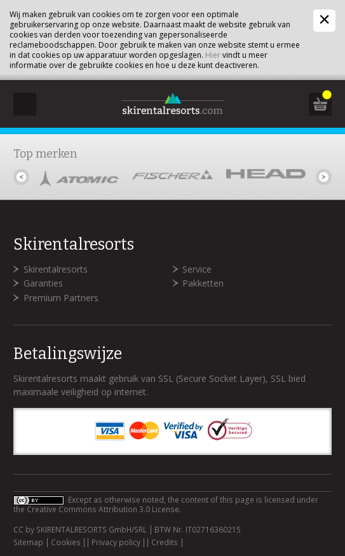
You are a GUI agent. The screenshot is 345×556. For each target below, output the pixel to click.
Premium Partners (61, 298)
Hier (212, 55)
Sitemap (28, 542)
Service (197, 269)
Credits (164, 542)
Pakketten (203, 283)
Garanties (43, 283)
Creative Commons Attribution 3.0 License (103, 509)
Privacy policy (115, 542)
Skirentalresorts (56, 269)
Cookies (66, 542)
